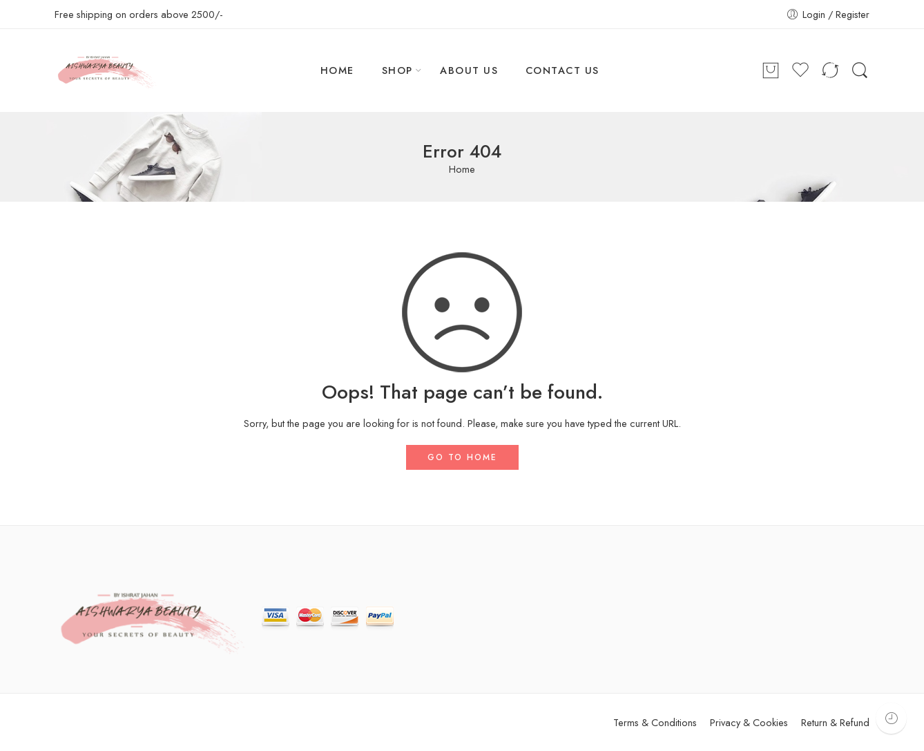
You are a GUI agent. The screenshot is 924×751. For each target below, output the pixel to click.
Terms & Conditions (655, 722)
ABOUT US (469, 70)
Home (462, 169)
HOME (337, 70)
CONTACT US (562, 70)
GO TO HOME (462, 457)
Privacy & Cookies (749, 722)
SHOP (397, 70)
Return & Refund (835, 722)
